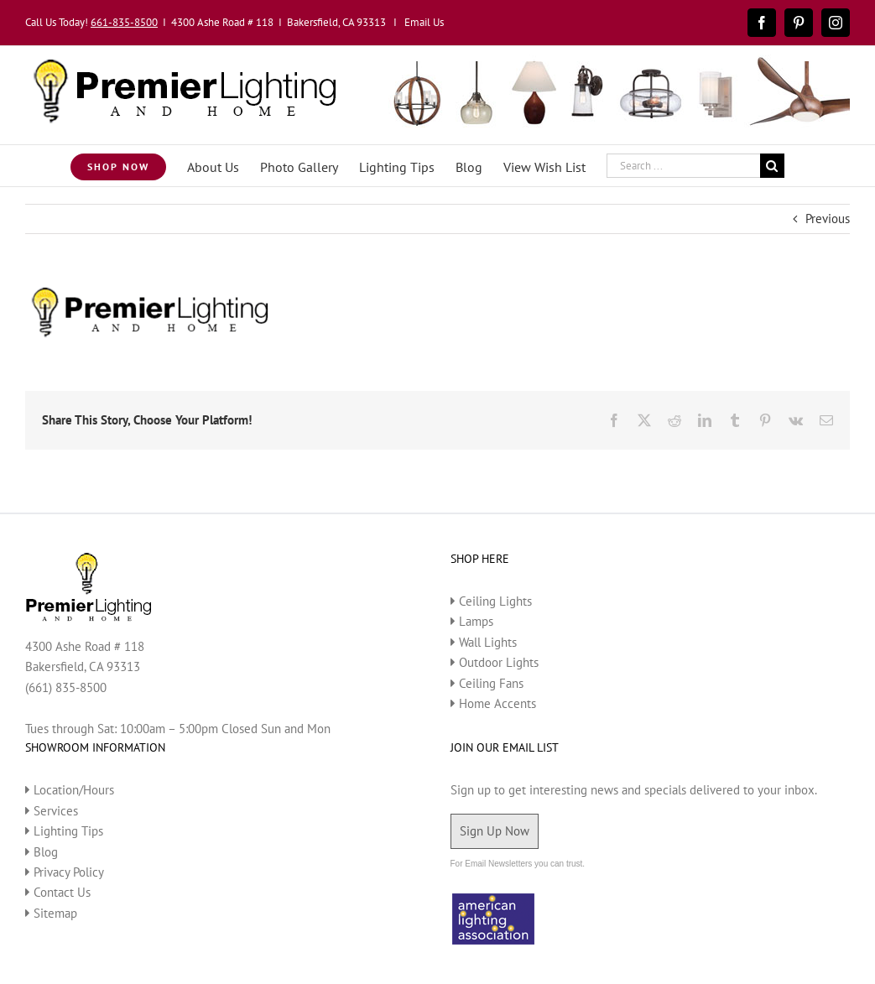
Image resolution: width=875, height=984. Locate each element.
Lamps (476, 621)
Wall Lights (488, 642)
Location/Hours (74, 790)
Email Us (424, 22)
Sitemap (55, 913)
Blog (46, 852)
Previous (827, 218)
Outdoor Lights (499, 662)
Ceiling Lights (495, 601)
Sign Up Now (494, 831)
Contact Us (62, 892)
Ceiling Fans (491, 683)
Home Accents (497, 703)
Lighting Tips (68, 831)
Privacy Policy (69, 872)
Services (56, 811)
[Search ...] (683, 166)
